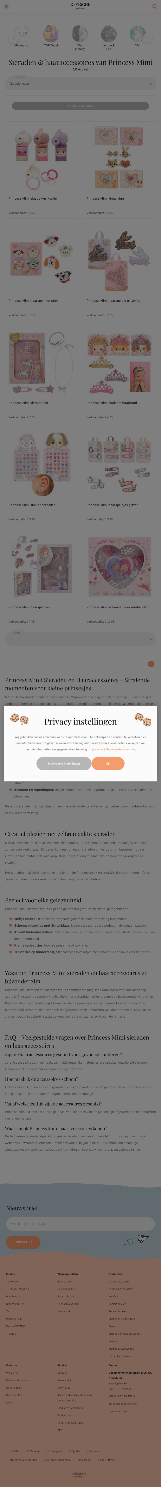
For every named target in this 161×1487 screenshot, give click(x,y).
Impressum (96, 749)
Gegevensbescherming (121, 749)
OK (108, 763)
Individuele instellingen (64, 763)
